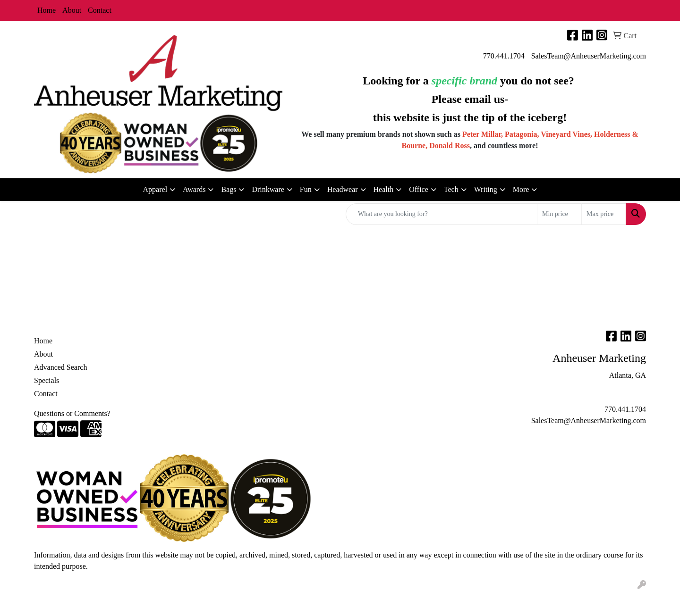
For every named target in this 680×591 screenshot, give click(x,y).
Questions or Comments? (72, 413)
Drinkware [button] (268, 189)
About (71, 10)
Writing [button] (485, 189)
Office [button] (418, 189)
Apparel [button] (155, 189)
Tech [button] (451, 189)
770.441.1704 (504, 56)
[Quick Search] (441, 214)
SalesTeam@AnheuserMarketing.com (588, 56)
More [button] (521, 189)
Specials (46, 380)
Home (46, 10)
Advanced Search (60, 367)
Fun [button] (306, 189)
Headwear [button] (342, 189)
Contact (99, 10)
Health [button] (384, 189)
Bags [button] (228, 189)
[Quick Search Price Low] (559, 214)
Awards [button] (194, 189)
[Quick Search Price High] (603, 214)
